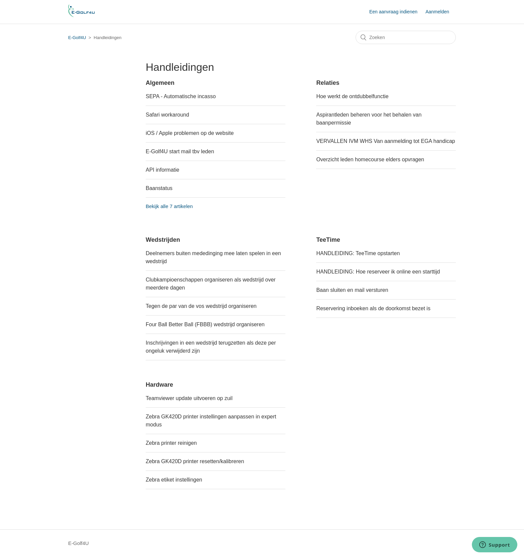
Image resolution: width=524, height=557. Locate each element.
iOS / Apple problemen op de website (190, 133)
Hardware (159, 384)
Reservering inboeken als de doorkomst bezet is (373, 308)
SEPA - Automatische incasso (181, 96)
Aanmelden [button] (437, 11)
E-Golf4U (77, 37)
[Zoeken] (406, 37)
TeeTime (328, 239)
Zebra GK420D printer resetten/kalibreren (195, 461)
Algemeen (160, 82)
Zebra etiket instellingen (174, 480)
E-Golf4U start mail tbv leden (180, 151)
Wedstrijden (163, 239)
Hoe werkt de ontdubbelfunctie (352, 96)
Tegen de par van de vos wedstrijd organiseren (201, 306)
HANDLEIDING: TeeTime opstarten (358, 253)
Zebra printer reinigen (171, 443)
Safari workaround (167, 115)
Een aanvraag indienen (393, 11)
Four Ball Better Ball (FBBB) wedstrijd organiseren (205, 324)
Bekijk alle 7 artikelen (169, 206)
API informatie (162, 170)
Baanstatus (159, 188)
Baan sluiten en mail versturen (352, 290)
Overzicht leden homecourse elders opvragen (370, 159)
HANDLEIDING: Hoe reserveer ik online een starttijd (378, 271)
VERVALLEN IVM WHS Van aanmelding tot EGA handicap (385, 141)
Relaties (327, 82)
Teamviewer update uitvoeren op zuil (189, 398)
